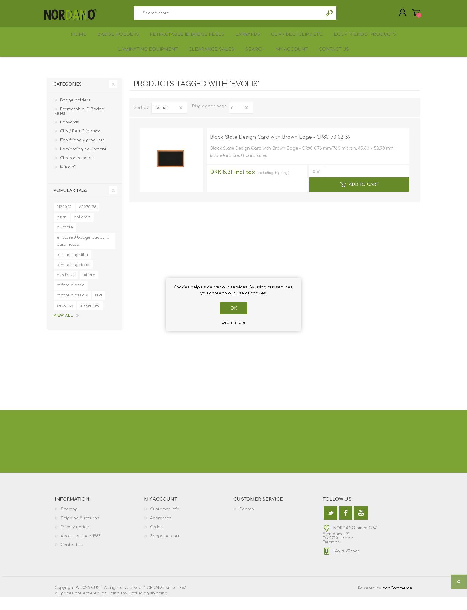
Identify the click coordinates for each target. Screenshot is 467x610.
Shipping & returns (80, 531)
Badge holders (118, 40)
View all (63, 329)
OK (233, 308)
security (65, 318)
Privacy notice (75, 540)
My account (292, 60)
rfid (98, 308)
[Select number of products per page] (241, 121)
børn (62, 230)
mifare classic (71, 298)
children (82, 230)
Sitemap (69, 522)
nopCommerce (397, 601)
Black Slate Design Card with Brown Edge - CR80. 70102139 (280, 150)
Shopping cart (413, 14)
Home (76, 40)
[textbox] (228, 15)
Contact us (338, 60)
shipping (280, 186)
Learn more (233, 322)
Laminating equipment (143, 60)
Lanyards (247, 40)
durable (65, 240)
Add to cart (363, 197)
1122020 (64, 220)
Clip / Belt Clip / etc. (299, 40)
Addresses (160, 531)
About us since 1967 (80, 549)
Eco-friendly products (368, 40)
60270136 (87, 220)
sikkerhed (90, 318)
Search (329, 15)
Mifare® (68, 180)
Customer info (164, 522)
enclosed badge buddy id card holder (83, 254)
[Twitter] (330, 526)
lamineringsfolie (73, 278)
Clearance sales (207, 60)
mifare (88, 288)
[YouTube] (361, 526)
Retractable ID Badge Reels (186, 40)
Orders (157, 540)
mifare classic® (72, 308)
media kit (66, 288)
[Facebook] (345, 526)
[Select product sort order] (169, 121)
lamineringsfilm (72, 268)
